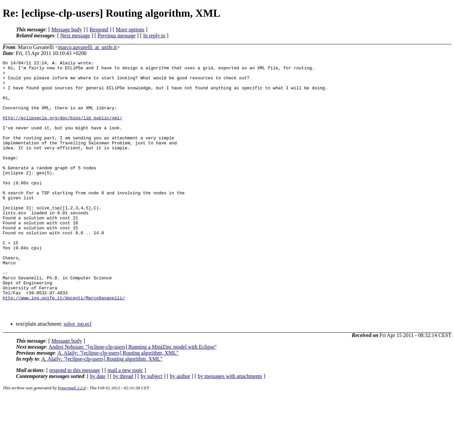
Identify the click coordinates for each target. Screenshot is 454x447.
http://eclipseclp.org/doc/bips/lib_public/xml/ (62, 130)
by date (98, 427)
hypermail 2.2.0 (72, 438)
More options (130, 29)
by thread (123, 427)
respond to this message (74, 421)
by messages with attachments (230, 427)
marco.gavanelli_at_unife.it (87, 47)
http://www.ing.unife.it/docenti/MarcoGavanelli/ (64, 346)
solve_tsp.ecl (77, 375)
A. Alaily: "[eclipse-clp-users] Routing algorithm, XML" (118, 404)
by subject (151, 427)
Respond (99, 29)
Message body (66, 29)
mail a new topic (125, 421)
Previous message (117, 35)
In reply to (154, 35)
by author (180, 427)
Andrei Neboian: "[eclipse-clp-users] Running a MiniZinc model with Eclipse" (133, 398)
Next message (75, 35)
